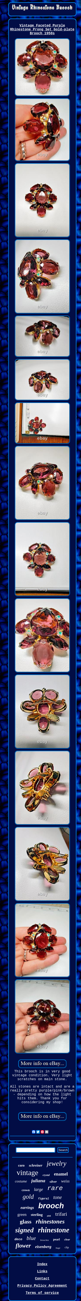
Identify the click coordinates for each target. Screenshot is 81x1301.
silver (53, 1181)
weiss (65, 1181)
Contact (42, 1279)
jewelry (56, 1163)
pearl (56, 1239)
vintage (27, 1173)
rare (55, 1188)
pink (49, 1216)
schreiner (35, 1165)
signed (24, 1230)
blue (31, 1238)
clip (67, 1247)
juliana (38, 1180)
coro (21, 1165)
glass (25, 1221)
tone (57, 1197)
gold (28, 1196)
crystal (46, 1175)
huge (58, 1248)
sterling (37, 1215)
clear (67, 1239)
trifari (61, 1214)
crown (26, 1190)
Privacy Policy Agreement (42, 1286)
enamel (61, 1174)
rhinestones (50, 1221)
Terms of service (42, 1293)
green (22, 1214)
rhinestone (53, 1230)
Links (42, 1271)
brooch (51, 1205)
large (38, 1189)
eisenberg (43, 1246)
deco (18, 1239)
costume (21, 1181)
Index (42, 1264)
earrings (27, 1207)
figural (43, 1198)
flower (23, 1245)
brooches (44, 1240)
